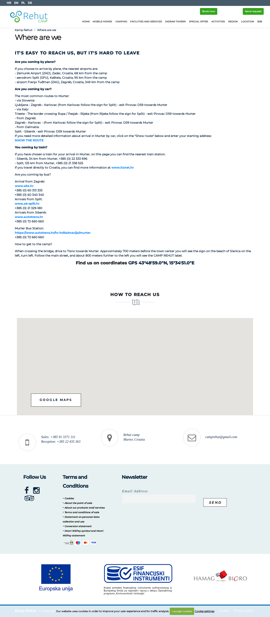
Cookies (69, 498)
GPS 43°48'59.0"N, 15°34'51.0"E (161, 262)
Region (233, 21)
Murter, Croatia (134, 439)
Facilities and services (146, 21)
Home (86, 21)
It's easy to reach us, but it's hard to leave (77, 52)
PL (23, 2)
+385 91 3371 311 (63, 437)
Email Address (135, 491)
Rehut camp (131, 435)
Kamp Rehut (23, 30)
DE (30, 2)
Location (247, 21)
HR (9, 2)
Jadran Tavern (175, 21)
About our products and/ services (85, 507)
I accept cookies (182, 611)
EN (16, 2)
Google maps (57, 400)
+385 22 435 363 (68, 442)
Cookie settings (204, 611)
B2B (259, 21)
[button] (155, 363)
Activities (218, 21)
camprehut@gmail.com (221, 437)
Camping (121, 21)
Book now (208, 11)
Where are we (46, 30)
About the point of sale (78, 503)
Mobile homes (102, 21)
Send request (253, 11)
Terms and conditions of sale (82, 512)
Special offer (198, 21)
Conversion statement (78, 526)
